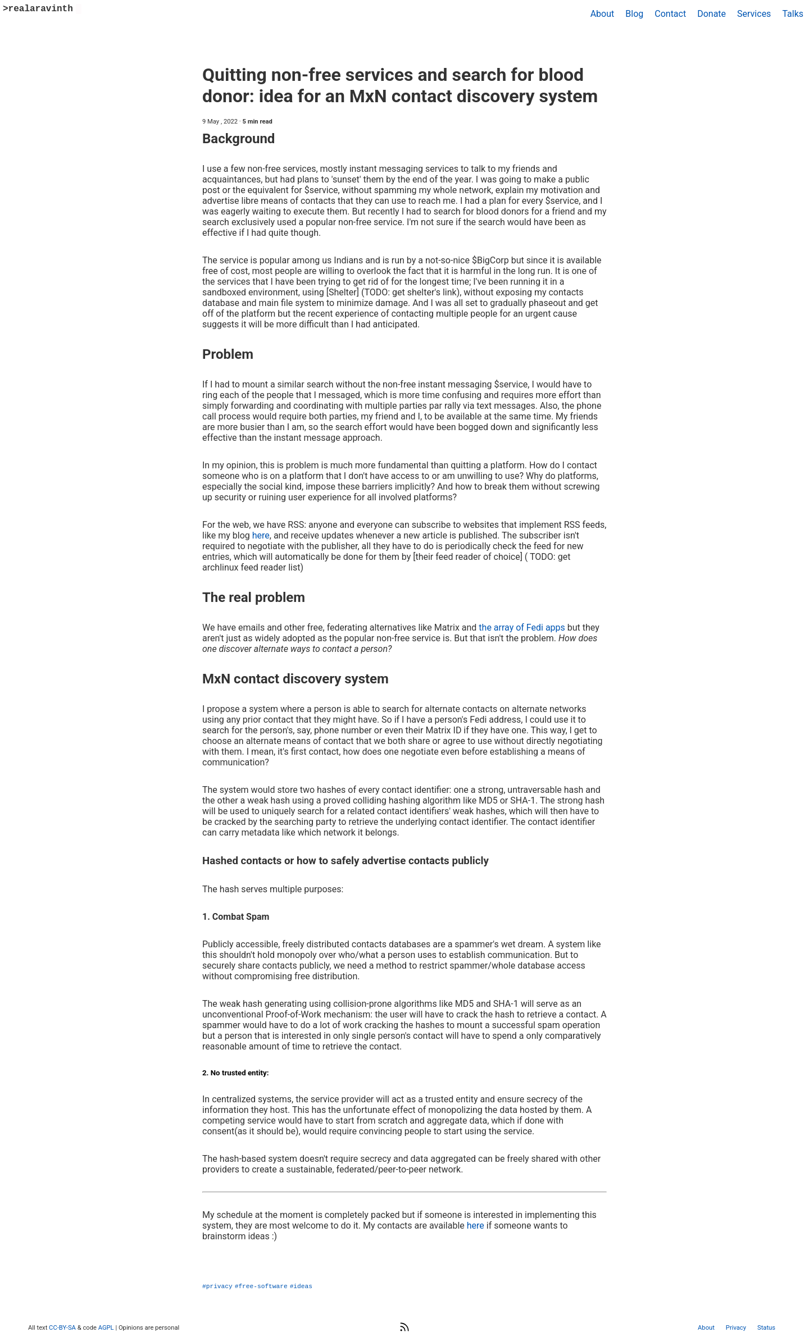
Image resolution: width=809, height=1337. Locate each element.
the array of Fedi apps (522, 627)
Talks (792, 13)
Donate (711, 13)
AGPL (106, 1327)
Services (754, 13)
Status (766, 1327)
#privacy (217, 1285)
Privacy (736, 1327)
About (602, 13)
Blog (634, 13)
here (261, 535)
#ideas (301, 1285)
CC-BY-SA (62, 1327)
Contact (670, 13)
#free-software (261, 1285)
